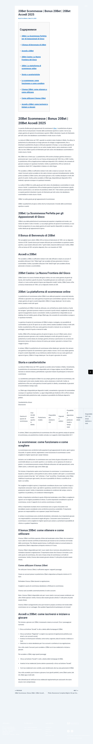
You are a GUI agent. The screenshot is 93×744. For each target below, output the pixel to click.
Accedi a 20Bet (29, 56)
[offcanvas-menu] (86, 6)
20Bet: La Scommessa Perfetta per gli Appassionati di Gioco (32, 39)
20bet (55, 142)
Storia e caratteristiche (33, 80)
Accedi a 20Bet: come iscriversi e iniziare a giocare (32, 118)
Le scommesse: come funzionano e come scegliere (32, 89)
